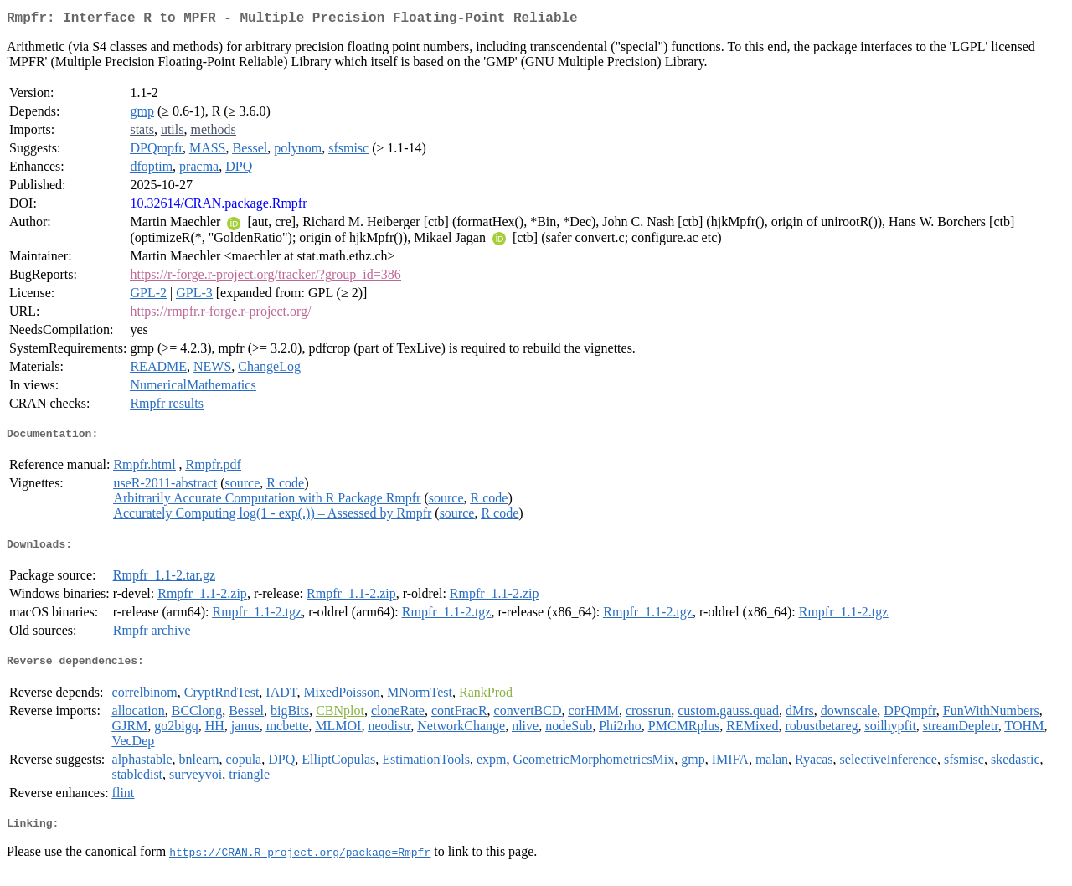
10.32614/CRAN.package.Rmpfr (218, 206)
